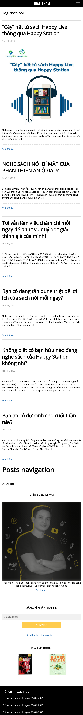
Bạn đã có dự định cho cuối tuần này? (39, 340)
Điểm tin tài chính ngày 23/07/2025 (22, 648)
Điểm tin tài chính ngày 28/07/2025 (22, 626)
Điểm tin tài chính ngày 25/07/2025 (22, 633)
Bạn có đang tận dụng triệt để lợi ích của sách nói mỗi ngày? (39, 216)
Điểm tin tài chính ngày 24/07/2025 (22, 640)
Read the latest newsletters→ (41, 556)
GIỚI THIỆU (9, 670)
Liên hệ (6, 663)
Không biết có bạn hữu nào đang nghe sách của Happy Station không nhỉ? (39, 278)
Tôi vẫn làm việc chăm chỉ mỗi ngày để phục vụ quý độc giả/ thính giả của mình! (36, 151)
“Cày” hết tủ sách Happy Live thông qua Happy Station (34, 30)
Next (80, 585)
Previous (2, 585)
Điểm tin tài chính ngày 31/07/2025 (22, 619)
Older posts (8, 405)
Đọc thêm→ (42, 511)
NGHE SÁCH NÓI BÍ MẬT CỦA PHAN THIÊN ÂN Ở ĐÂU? (35, 89)
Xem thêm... (8, 70)
